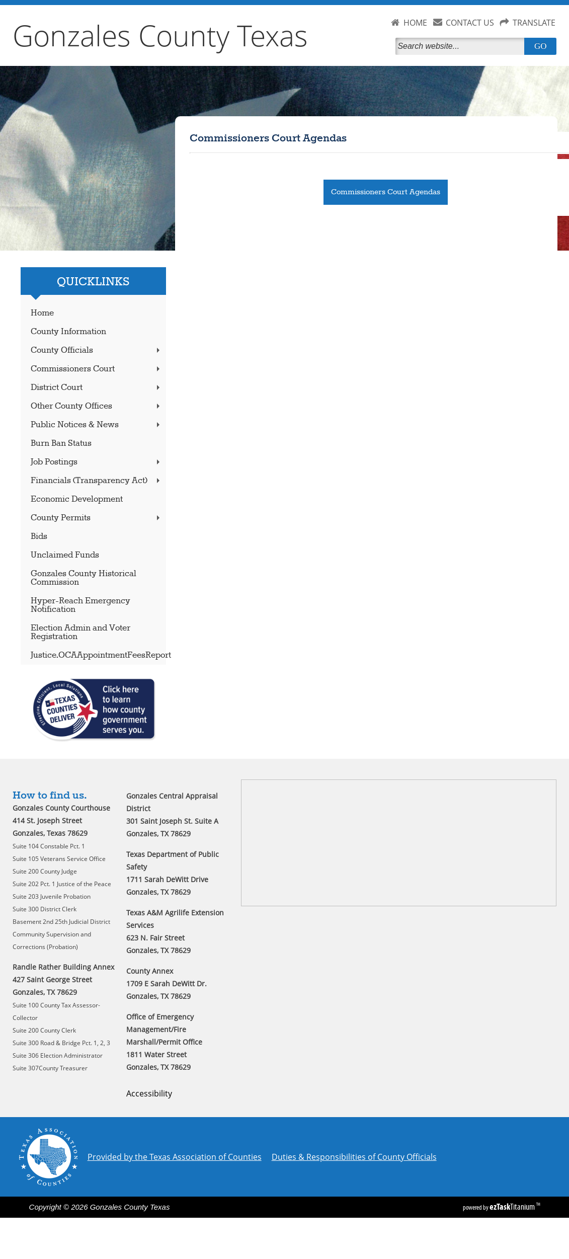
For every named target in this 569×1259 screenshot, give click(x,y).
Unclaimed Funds (65, 555)
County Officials (96, 350)
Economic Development (77, 499)
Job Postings (96, 462)
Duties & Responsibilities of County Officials (354, 1156)
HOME (415, 22)
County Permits (96, 518)
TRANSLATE (534, 22)
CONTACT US (470, 22)
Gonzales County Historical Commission (83, 578)
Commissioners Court (96, 369)
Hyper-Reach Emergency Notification (80, 605)
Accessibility (149, 1093)
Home (42, 313)
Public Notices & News (96, 425)
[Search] (461, 46)
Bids (39, 536)
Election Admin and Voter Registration (80, 632)
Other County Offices (96, 406)
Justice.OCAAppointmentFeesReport (99, 655)
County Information (68, 332)
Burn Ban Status (61, 443)
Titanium (513, 1206)
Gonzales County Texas (160, 35)
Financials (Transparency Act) (96, 481)
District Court (96, 387)
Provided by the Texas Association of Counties (175, 1156)
